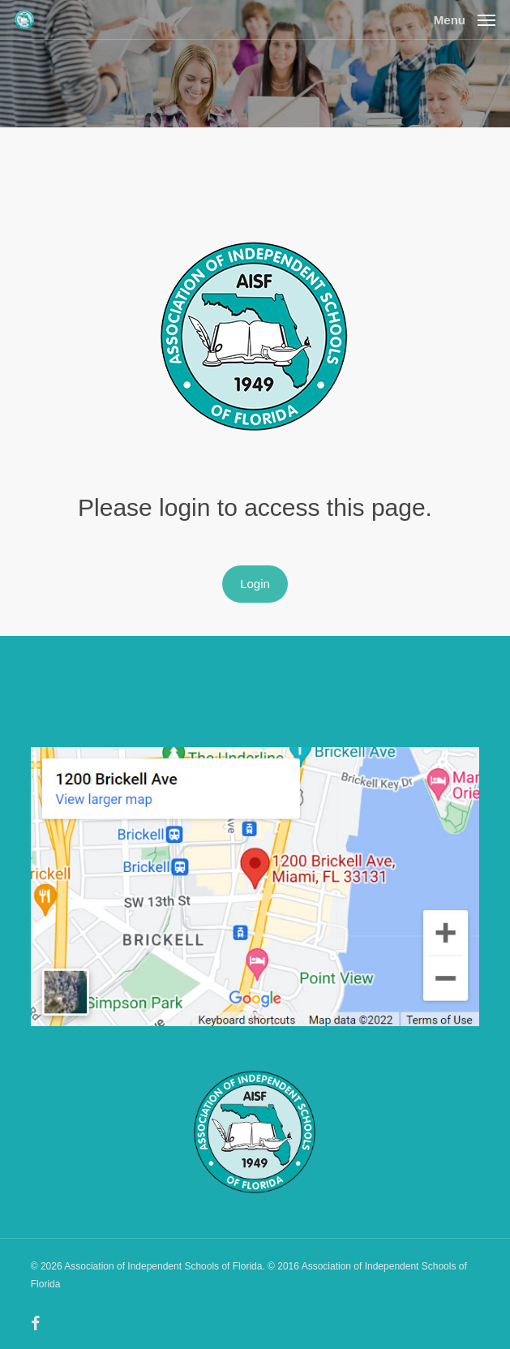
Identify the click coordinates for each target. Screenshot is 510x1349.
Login (255, 584)
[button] (464, 19)
